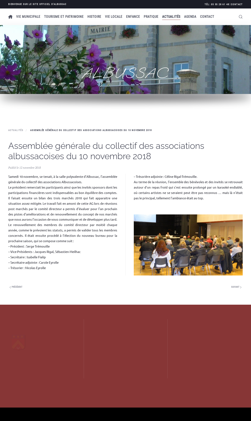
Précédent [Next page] (16, 287)
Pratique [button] (151, 17)
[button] (241, 16)
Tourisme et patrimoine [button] (64, 17)
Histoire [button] (94, 17)
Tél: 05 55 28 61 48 (217, 4)
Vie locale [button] (113, 17)
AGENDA (190, 17)
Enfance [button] (133, 17)
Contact (237, 4)
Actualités (171, 17)
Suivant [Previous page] (236, 287)
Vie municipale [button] (28, 17)
